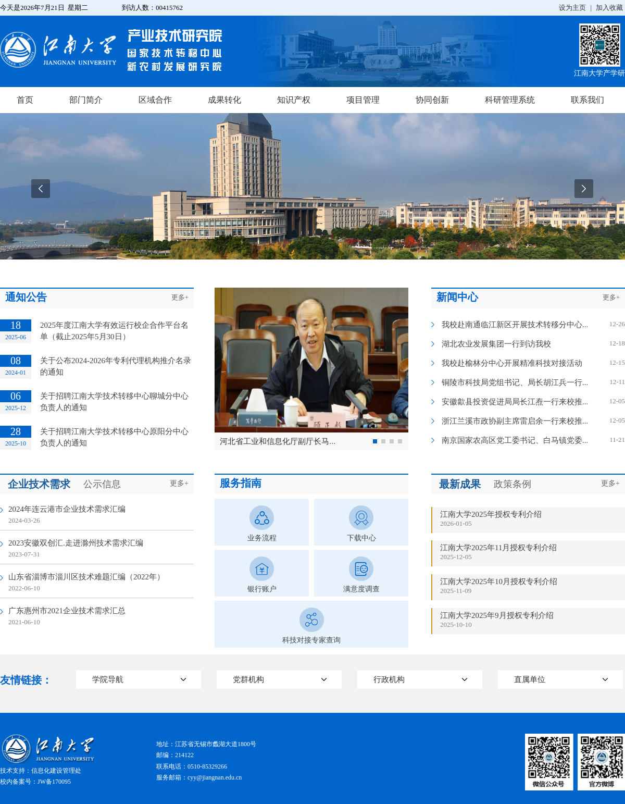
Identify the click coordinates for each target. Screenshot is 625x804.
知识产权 (293, 99)
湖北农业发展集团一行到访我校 (496, 344)
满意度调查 (361, 589)
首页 (25, 99)
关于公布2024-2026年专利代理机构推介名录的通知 (115, 366)
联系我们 (587, 99)
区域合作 (155, 99)
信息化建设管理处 (56, 770)
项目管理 (363, 99)
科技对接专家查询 (311, 640)
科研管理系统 (510, 99)
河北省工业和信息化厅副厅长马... (278, 441)
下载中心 (361, 538)
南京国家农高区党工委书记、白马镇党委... (515, 440)
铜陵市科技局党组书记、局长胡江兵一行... (515, 382)
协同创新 (432, 99)
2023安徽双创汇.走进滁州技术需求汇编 (75, 543)
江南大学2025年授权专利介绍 (491, 514)
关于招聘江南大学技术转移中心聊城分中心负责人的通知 (114, 402)
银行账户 (262, 589)
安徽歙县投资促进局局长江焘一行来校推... (515, 402)
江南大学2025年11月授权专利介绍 (498, 547)
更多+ (180, 297)
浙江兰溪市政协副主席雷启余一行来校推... (515, 421)
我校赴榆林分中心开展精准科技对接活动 (512, 363)
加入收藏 (609, 7)
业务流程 (262, 538)
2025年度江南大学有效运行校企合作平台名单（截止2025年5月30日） (114, 331)
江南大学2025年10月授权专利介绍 (498, 581)
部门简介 (86, 99)
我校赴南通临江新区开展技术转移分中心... (515, 324)
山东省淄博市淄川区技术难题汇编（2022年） (86, 577)
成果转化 (224, 99)
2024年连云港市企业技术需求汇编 (67, 509)
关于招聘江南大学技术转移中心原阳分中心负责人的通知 (114, 437)
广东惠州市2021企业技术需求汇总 (67, 611)
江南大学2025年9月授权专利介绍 (497, 615)
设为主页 (572, 7)
